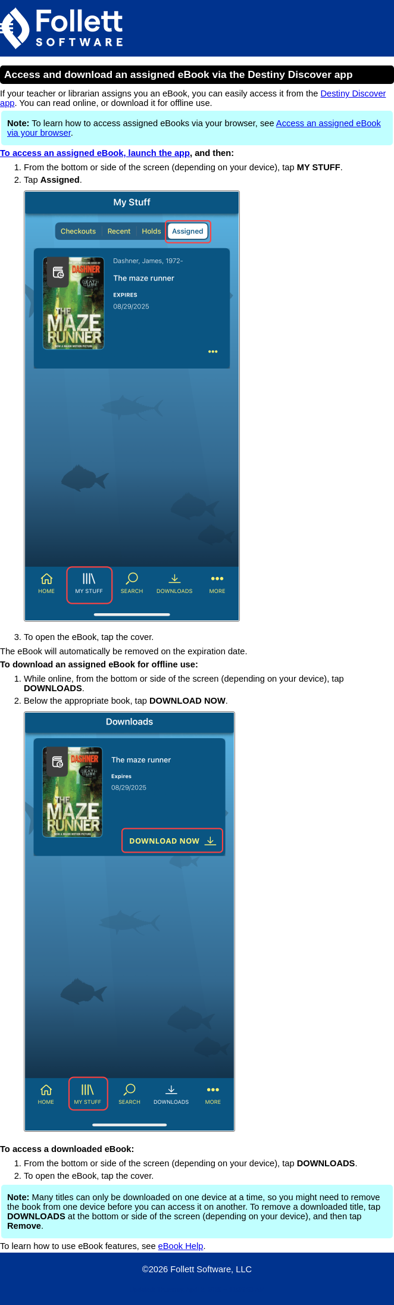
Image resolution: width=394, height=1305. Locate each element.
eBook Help (181, 1246)
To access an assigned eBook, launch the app (95, 153)
